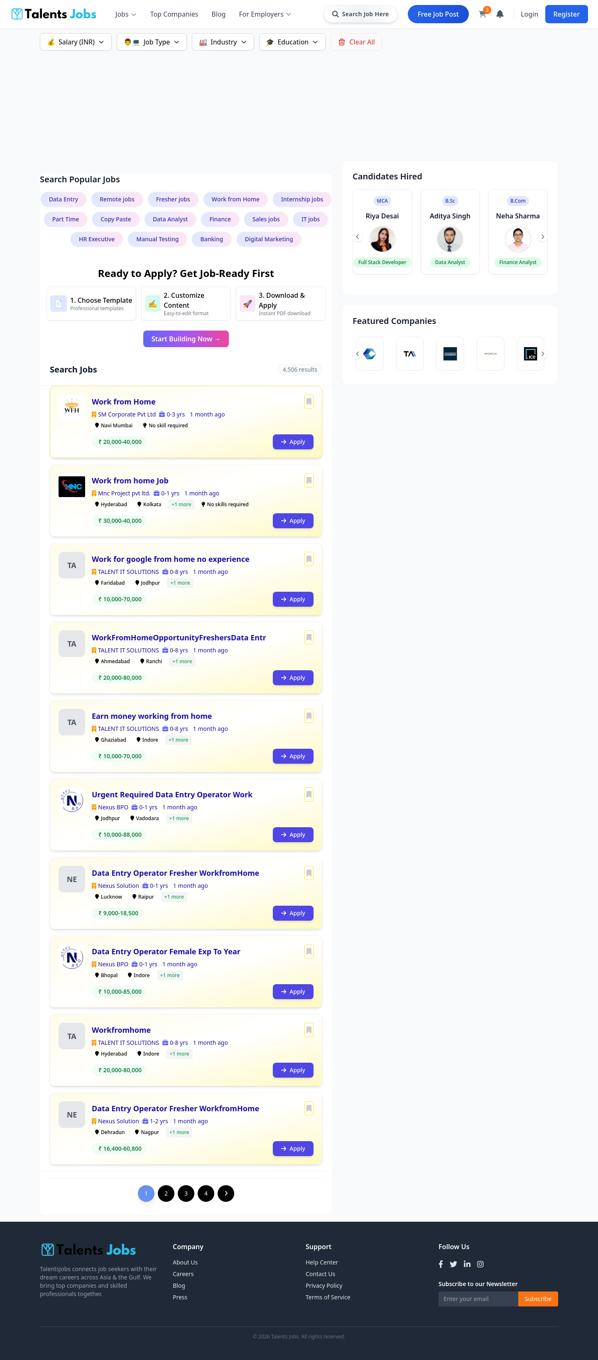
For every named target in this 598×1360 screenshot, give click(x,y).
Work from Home (124, 402)
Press (180, 1297)
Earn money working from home (152, 716)
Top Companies (174, 14)
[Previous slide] (358, 237)
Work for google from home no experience (171, 559)
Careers (183, 1274)
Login (530, 14)
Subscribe (538, 1299)
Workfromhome (121, 1030)
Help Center (322, 1262)
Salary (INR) (76, 42)
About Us (185, 1262)
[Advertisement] (289, 102)
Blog (218, 14)
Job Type (152, 42)
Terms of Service (328, 1297)
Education (292, 42)
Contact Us (320, 1274)
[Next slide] (543, 237)
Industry (223, 42)
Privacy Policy (324, 1285)
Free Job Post (438, 14)
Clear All (356, 42)
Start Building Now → (186, 338)
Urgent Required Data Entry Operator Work (172, 794)
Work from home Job (130, 480)
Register (567, 14)
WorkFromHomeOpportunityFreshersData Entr (179, 637)
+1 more (181, 504)
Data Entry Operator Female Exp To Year (166, 951)
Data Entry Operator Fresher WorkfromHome (175, 873)
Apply (293, 442)
